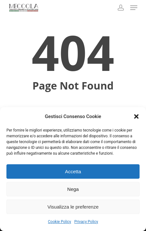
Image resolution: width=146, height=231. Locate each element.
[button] (136, 116)
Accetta (73, 171)
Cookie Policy (59, 221)
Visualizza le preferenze (73, 207)
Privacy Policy (86, 221)
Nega (73, 189)
